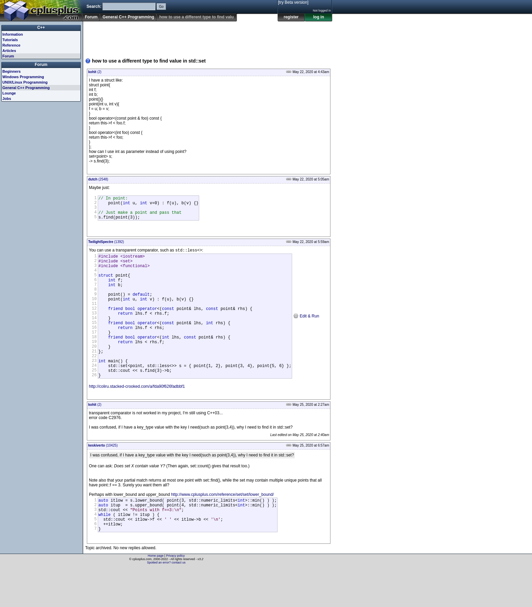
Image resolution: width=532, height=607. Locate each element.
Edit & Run (306, 335)
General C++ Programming (128, 17)
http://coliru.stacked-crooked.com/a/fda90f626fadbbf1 (137, 418)
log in (318, 17)
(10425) (103, 478)
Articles (9, 51)
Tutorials (10, 40)
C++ (41, 27)
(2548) (98, 179)
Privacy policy (175, 595)
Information (12, 34)
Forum (91, 17)
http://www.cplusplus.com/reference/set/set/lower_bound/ (222, 526)
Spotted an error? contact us (166, 602)
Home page (156, 595)
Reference (11, 45)
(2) (94, 72)
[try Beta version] (293, 2)
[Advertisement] (208, 37)
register (291, 17)
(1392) (106, 247)
